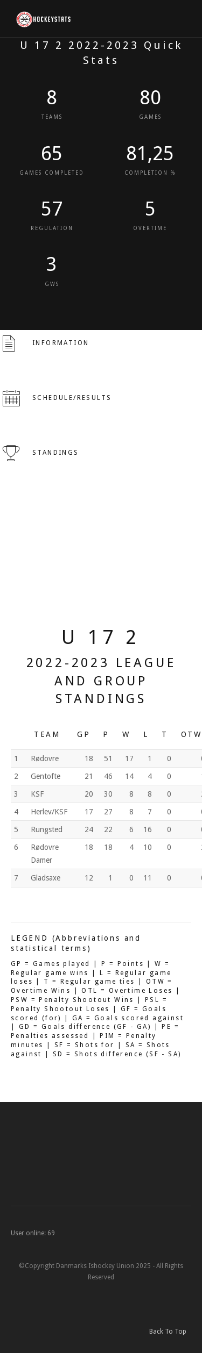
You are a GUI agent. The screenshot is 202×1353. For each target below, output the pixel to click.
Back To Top (170, 1331)
